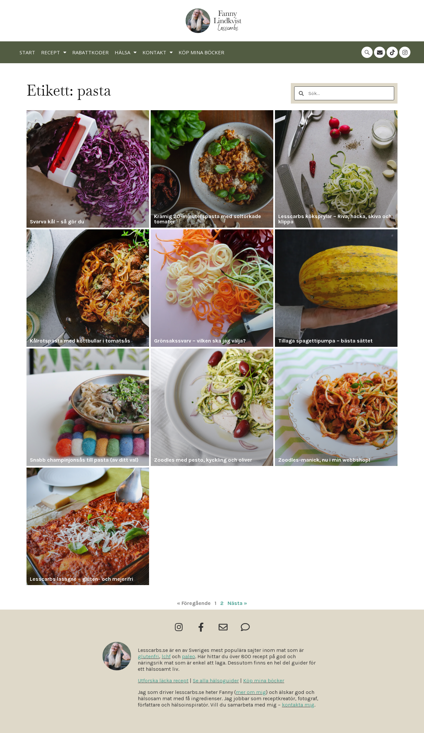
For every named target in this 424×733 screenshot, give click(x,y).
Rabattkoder (90, 52)
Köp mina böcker (201, 52)
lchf (166, 656)
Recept (53, 52)
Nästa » (237, 603)
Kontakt (157, 52)
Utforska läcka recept (163, 680)
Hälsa (125, 52)
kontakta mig (298, 705)
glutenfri (148, 656)
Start (27, 52)
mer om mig (251, 692)
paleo (188, 656)
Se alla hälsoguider (216, 680)
